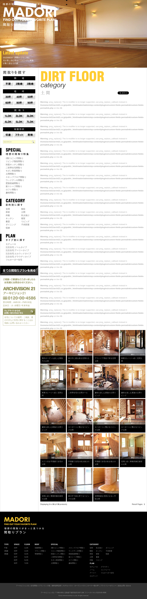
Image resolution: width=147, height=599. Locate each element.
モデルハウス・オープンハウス (74, 585)
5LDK (26, 560)
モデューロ (11, 244)
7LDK (26, 563)
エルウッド (94, 576)
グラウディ (105, 567)
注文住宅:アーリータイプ (17, 250)
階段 (23, 209)
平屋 (5, 548)
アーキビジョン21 (22, 585)
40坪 (15, 551)
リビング (25, 221)
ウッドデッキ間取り (15, 180)
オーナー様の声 (93, 585)
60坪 (15, 557)
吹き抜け (25, 215)
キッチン (10, 218)
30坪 (15, 548)
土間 (23, 212)
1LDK (26, 548)
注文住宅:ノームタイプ (16, 247)
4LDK (26, 557)
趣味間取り (11, 192)
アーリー (93, 573)
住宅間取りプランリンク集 (40, 585)
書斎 (8, 221)
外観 (8, 215)
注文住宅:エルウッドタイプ (18, 253)
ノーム (92, 570)
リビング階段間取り (15, 161)
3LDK (26, 554)
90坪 (15, 563)
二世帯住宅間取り (14, 167)
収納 (8, 228)
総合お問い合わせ (124, 585)
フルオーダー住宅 (14, 260)
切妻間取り (39, 548)
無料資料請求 (56, 585)
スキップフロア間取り (16, 177)
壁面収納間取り (13, 183)
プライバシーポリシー (108, 585)
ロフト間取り (12, 189)
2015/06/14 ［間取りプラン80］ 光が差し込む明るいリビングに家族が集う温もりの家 (18, 60)
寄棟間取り (39, 554)
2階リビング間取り (14, 158)
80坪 (15, 560)
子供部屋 (25, 224)
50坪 (15, 554)
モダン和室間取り (14, 171)
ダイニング (11, 224)
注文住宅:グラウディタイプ (18, 256)
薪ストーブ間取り (14, 186)
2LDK (26, 551)
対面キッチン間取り (15, 164)
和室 (8, 212)
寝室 (23, 218)
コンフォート (106, 570)
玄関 (8, 209)
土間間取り (11, 174)
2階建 (6, 551)
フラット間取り (40, 551)
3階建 (6, 554)
